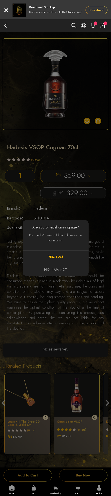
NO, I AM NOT (55, 269)
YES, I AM (55, 256)
